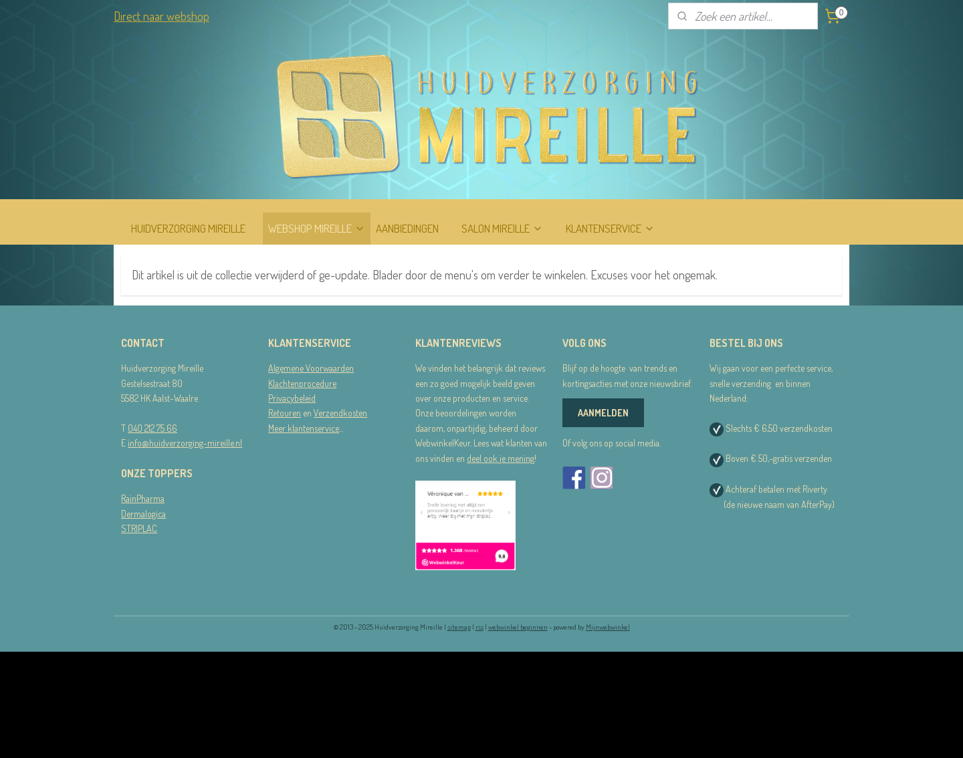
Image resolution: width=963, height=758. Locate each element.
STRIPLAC (139, 528)
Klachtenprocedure (302, 383)
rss (479, 627)
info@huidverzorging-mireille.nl (185, 443)
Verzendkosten (340, 412)
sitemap (459, 627)
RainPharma (143, 498)
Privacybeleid (292, 398)
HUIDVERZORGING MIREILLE (188, 228)
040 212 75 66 (152, 428)
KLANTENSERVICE (610, 228)
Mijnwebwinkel (608, 627)
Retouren (284, 412)
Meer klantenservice (303, 428)
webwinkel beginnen (518, 627)
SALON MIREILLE (502, 228)
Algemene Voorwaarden (311, 368)
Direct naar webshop (161, 16)
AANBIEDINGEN (407, 228)
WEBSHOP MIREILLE (316, 228)
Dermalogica (143, 513)
